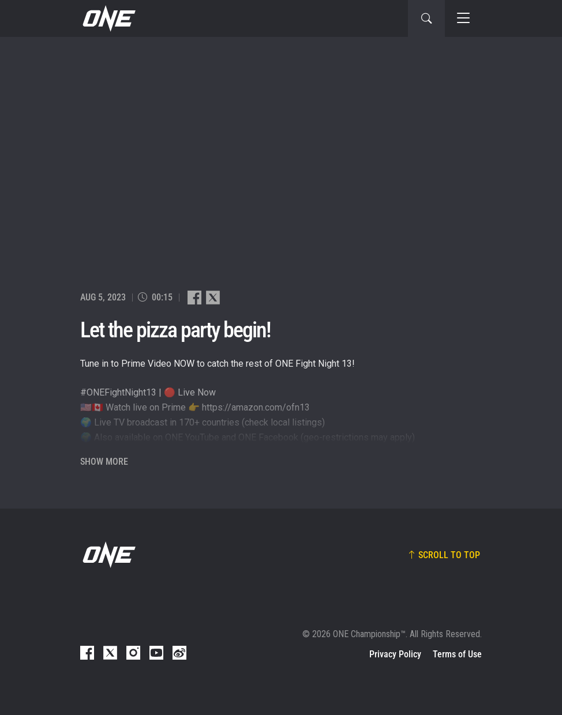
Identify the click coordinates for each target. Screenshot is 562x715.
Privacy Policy (395, 654)
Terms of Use (457, 654)
